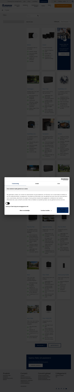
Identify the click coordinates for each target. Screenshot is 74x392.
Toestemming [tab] (15, 183)
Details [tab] (37, 183)
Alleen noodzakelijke (25, 210)
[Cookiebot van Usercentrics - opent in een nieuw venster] (62, 179)
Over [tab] (58, 183)
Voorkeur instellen (46, 210)
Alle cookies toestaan (63, 210)
